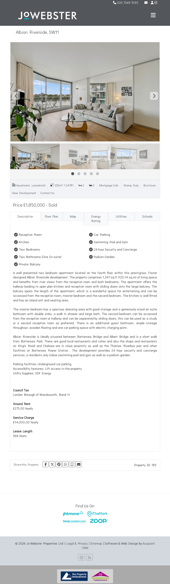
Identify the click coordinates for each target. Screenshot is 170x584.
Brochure (150, 185)
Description (25, 216)
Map (73, 216)
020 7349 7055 (125, 2)
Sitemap (96, 543)
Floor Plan (51, 216)
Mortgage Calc (109, 185)
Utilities (121, 216)
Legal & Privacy (77, 543)
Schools (147, 216)
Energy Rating (96, 218)
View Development (24, 193)
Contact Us (47, 193)
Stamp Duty (131, 185)
